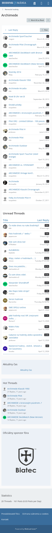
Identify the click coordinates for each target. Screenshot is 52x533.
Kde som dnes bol (17, 242)
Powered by (26, 529)
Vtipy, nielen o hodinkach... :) (22, 258)
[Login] (41, 3)
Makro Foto (14, 326)
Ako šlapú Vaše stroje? (19, 291)
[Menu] (48, 3)
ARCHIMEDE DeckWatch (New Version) (25, 417)
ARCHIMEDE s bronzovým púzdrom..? (24, 403)
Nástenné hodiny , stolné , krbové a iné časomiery (25, 347)
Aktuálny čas (26, 370)
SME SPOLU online (17, 307)
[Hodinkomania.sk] (14, 3)
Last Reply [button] (13, 30)
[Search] (34, 3)
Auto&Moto (14, 250)
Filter (44, 30)
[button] (48, 20)
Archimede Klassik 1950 (18, 388)
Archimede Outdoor (16, 410)
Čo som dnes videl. (17, 274)
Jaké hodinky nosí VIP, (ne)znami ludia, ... (23, 317)
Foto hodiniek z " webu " (20, 233)
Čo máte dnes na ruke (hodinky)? (24, 225)
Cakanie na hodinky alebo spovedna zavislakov (25, 336)
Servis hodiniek (16, 299)
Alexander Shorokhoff (19, 282)
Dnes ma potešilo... (17, 266)
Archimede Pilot (14, 395)
